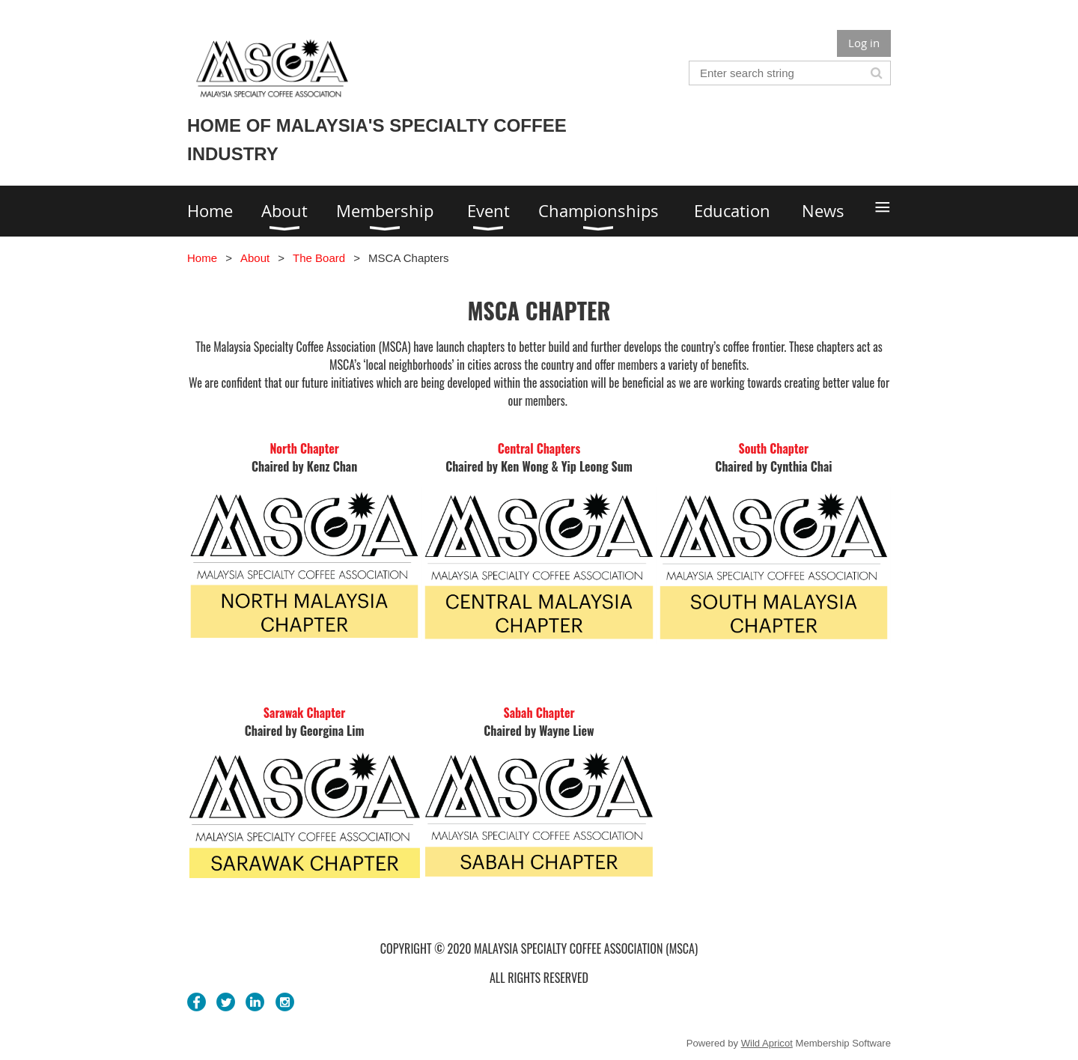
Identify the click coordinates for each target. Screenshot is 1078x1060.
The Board (319, 258)
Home (202, 258)
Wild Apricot (767, 1043)
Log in (864, 42)
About (255, 258)
